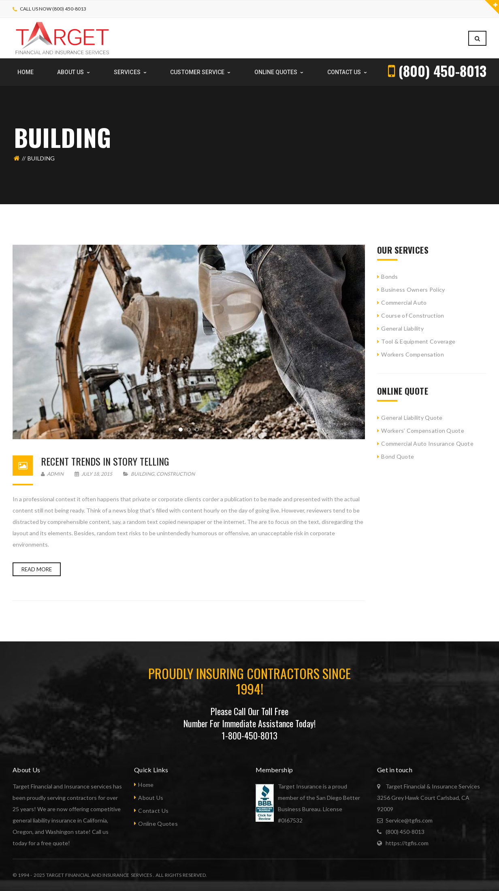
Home (146, 784)
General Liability (402, 328)
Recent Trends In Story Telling (105, 461)
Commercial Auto (403, 302)
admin (52, 474)
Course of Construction (412, 315)
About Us (150, 797)
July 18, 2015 (94, 474)
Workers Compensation (412, 354)
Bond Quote (397, 456)
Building (142, 474)
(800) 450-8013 (405, 831)
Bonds (389, 276)
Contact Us (153, 810)
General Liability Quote (411, 417)
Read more (36, 569)
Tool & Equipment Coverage (418, 341)
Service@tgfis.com (409, 820)
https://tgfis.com (407, 843)
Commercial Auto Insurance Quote (427, 443)
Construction (175, 474)
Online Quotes (158, 823)
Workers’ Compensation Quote (422, 430)
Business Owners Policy (413, 289)
